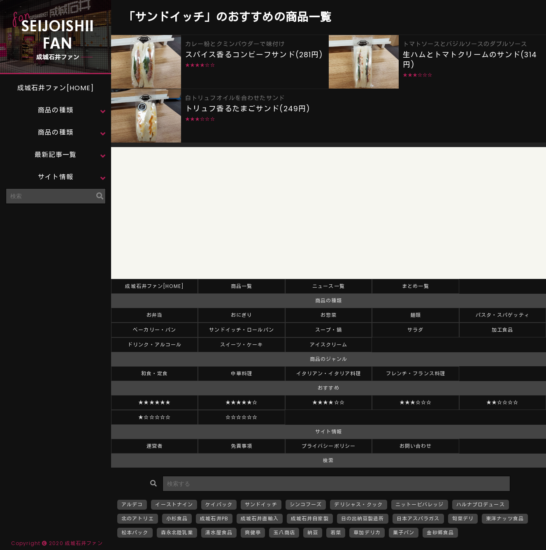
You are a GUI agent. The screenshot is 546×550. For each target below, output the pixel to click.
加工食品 (502, 329)
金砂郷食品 (440, 532)
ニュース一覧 (328, 286)
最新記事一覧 (56, 154)
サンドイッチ (261, 504)
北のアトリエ (137, 518)
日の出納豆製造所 (362, 518)
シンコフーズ (306, 504)
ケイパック (218, 504)
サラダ (415, 329)
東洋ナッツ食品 (505, 518)
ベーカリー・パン (154, 329)
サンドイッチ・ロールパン (241, 329)
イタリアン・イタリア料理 (328, 373)
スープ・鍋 (328, 329)
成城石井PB (214, 518)
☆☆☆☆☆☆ (241, 417)
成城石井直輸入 (260, 518)
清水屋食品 (218, 532)
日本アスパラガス (418, 518)
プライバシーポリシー (328, 445)
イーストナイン (174, 504)
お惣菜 (329, 314)
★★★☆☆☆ (416, 402)
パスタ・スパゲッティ (503, 314)
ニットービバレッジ (419, 504)
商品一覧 (241, 286)
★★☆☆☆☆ (502, 402)
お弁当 (154, 314)
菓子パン (403, 532)
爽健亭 (253, 532)
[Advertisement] (55, 261)
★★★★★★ (154, 402)
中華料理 (241, 373)
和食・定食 (154, 373)
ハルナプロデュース (480, 504)
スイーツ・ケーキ (241, 344)
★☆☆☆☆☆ (154, 417)
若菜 (335, 532)
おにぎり (241, 314)
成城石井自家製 (310, 518)
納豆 (312, 532)
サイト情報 (55, 177)
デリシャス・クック (358, 504)
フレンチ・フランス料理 (415, 373)
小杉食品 (177, 518)
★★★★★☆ (241, 402)
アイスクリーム (329, 344)
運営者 (154, 445)
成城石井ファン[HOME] (55, 88)
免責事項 (241, 445)
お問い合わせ (416, 445)
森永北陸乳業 (177, 532)
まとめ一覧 (415, 286)
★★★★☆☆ (328, 402)
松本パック (135, 532)
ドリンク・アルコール (154, 344)
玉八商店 (284, 532)
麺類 (415, 314)
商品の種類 (55, 110)
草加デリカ (367, 532)
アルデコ (132, 504)
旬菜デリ (463, 518)
